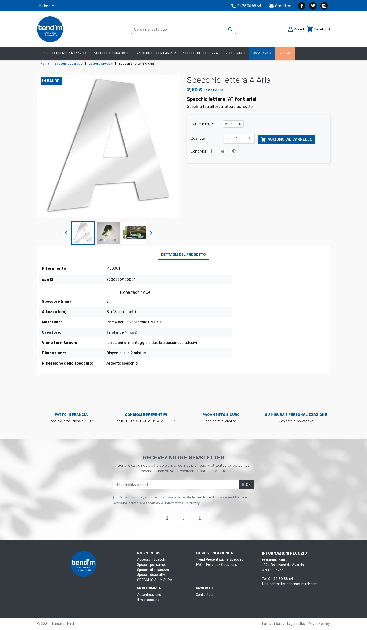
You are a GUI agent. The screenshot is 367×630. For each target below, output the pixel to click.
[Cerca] (183, 29)
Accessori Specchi (151, 560)
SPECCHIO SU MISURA (154, 580)
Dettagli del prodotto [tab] (183, 255)
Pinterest (234, 151)
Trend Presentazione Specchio (219, 560)
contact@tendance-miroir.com (293, 584)
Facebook (301, 6)
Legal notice (296, 624)
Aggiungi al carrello (286, 139)
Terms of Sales (273, 624)
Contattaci (280, 6)
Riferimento (54, 268)
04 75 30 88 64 (246, 6)
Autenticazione (149, 595)
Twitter (313, 6)
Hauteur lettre (202, 124)
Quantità (198, 138)
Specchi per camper (152, 565)
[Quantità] (238, 138)
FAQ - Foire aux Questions (216, 565)
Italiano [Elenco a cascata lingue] (45, 6)
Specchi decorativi (151, 575)
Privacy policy (319, 624)
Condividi (211, 151)
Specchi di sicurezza (153, 570)
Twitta (222, 151)
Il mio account (148, 600)
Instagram (324, 6)
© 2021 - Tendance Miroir (56, 624)
